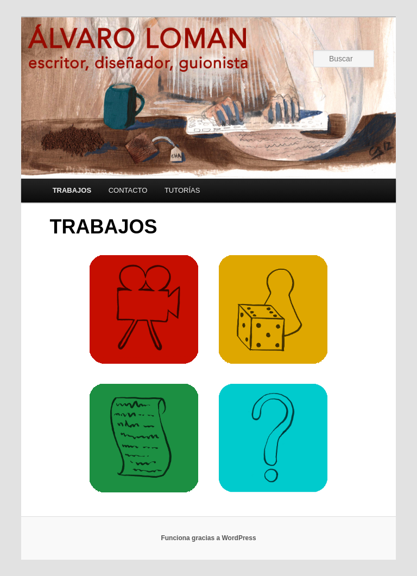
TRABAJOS (72, 190)
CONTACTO (128, 190)
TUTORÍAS (182, 190)
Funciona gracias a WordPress (208, 538)
